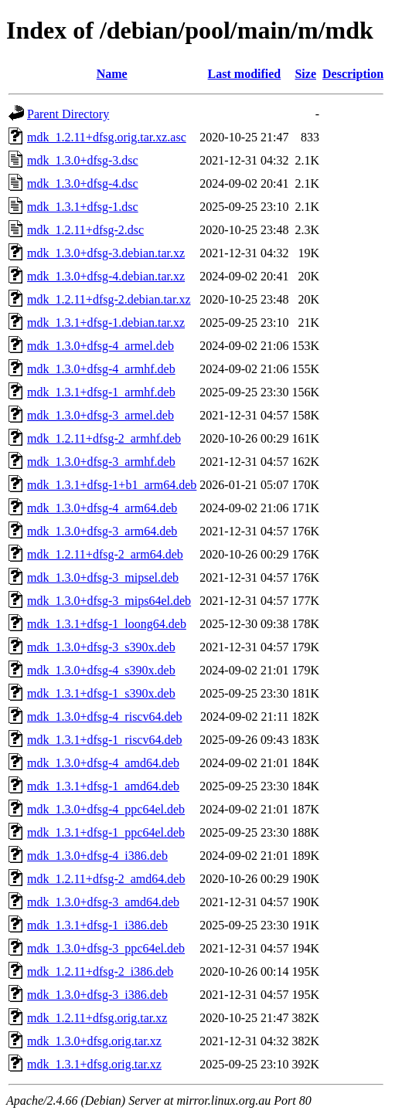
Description (352, 73)
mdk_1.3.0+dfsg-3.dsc (82, 160)
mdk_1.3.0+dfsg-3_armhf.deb (101, 461)
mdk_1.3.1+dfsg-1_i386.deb (97, 925)
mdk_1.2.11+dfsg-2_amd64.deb (106, 878)
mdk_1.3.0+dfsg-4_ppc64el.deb (106, 809)
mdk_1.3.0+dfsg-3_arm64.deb (102, 531)
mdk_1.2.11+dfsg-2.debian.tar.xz (109, 299)
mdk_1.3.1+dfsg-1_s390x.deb (101, 693)
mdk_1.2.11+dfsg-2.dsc (85, 229)
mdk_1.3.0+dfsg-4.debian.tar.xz (106, 276)
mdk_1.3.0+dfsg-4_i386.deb (97, 855)
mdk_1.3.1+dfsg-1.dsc (82, 206)
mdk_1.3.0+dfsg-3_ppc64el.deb (106, 948)
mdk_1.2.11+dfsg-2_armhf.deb (104, 438)
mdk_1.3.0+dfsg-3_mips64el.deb (109, 600)
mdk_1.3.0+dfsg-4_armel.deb (100, 345)
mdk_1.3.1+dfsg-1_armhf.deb (101, 392)
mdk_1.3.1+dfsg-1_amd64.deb (103, 786)
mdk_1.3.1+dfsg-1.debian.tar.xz (106, 322)
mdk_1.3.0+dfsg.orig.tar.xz (94, 1041)
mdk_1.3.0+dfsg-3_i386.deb (97, 994)
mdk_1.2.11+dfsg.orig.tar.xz (97, 1017)
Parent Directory (68, 114)
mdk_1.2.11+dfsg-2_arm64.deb (105, 554)
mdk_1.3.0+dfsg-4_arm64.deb (102, 508)
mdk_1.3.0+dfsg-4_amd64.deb (103, 762)
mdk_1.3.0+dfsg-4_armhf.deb (101, 368)
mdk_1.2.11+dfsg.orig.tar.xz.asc (106, 137)
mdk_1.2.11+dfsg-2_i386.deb (100, 971)
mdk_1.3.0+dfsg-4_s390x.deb (101, 670)
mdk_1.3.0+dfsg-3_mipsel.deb (103, 577)
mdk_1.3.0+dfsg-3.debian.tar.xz (106, 253)
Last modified (244, 73)
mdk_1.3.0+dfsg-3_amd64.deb (103, 902)
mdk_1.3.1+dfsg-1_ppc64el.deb (106, 832)
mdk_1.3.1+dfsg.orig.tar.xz (94, 1064)
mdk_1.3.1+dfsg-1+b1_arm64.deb (111, 484)
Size (305, 73)
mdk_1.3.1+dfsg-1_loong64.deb (106, 623)
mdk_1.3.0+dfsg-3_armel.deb (100, 415)
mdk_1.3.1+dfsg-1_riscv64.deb (104, 739)
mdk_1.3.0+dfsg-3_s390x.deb (101, 647)
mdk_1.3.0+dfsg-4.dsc (82, 183)
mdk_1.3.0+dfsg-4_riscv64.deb (104, 716)
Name (112, 73)
